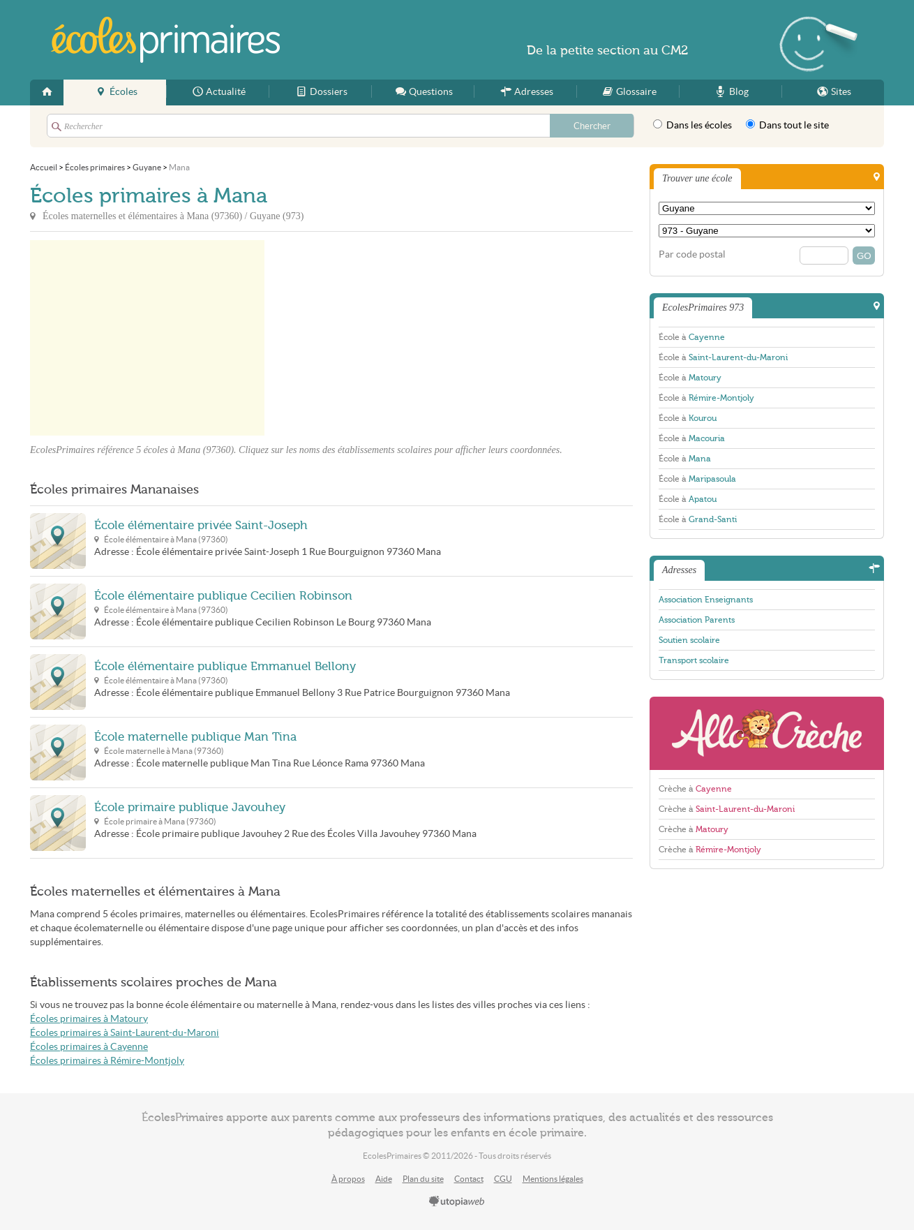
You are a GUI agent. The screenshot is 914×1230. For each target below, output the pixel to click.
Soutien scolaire (689, 640)
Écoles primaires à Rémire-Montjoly (107, 1060)
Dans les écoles (692, 125)
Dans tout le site (787, 125)
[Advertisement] (390, 338)
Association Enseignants (706, 600)
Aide (383, 1178)
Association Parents (697, 620)
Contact (469, 1178)
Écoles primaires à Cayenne (89, 1047)
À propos (348, 1178)
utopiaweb (457, 1202)
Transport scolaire (694, 660)
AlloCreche (767, 733)
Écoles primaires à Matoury (89, 1019)
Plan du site (423, 1178)
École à (692, 337)
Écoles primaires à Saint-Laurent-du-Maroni (124, 1033)
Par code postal (692, 254)
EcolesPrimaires (165, 39)
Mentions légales (553, 1178)
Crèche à (695, 789)
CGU (503, 1178)
